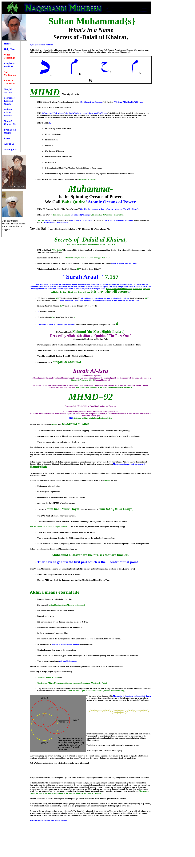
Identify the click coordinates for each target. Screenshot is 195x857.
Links (7, 138)
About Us (9, 143)
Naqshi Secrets (8, 91)
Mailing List (10, 149)
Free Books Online (10, 131)
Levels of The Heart (9, 82)
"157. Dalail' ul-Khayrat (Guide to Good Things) (85, 244)
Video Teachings (9, 56)
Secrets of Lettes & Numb (9, 100)
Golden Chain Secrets (8, 112)
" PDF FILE (110, 244)
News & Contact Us (10, 122)
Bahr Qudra (74, 201)
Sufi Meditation (10, 73)
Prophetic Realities (9, 65)
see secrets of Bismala (87, 179)
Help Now (9, 49)
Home (7, 43)
